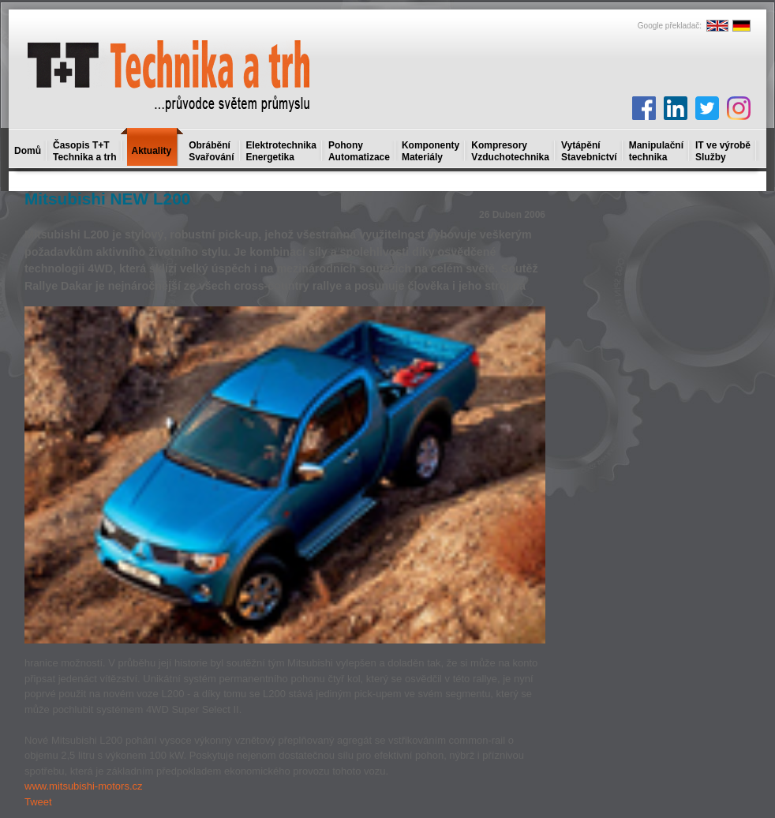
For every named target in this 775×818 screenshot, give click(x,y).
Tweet (38, 802)
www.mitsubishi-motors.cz (83, 786)
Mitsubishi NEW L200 (107, 198)
